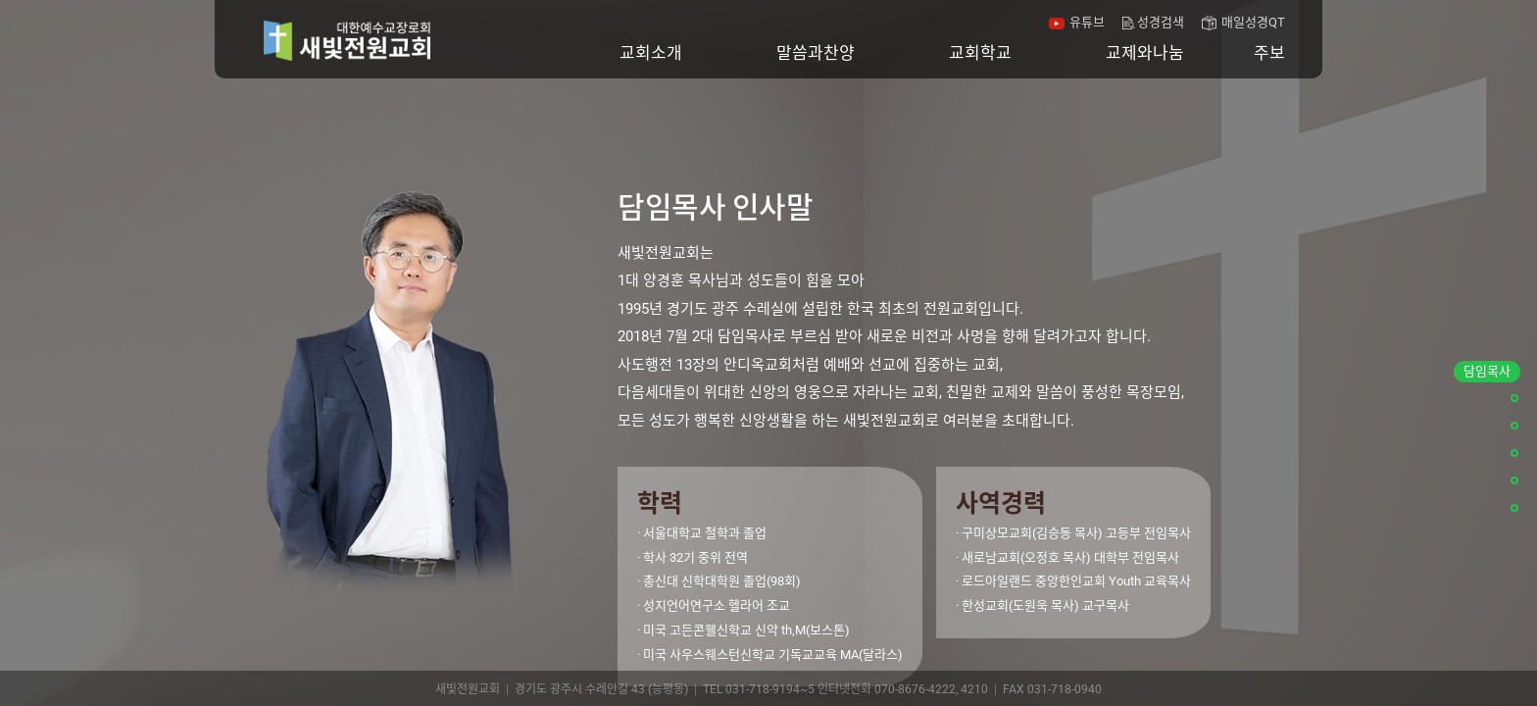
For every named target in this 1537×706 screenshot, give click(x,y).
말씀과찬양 (815, 53)
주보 (1269, 53)
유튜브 (1087, 22)
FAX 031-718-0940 (1052, 689)
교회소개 (651, 53)
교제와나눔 (1145, 53)
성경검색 (1160, 22)
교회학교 (980, 53)
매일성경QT (1253, 22)
